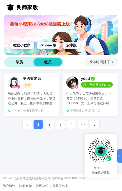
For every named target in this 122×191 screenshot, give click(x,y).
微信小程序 (21, 45)
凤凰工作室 (60, 186)
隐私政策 (25, 186)
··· (83, 124)
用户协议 (9, 186)
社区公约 (42, 186)
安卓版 (71, 45)
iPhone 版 (48, 45)
